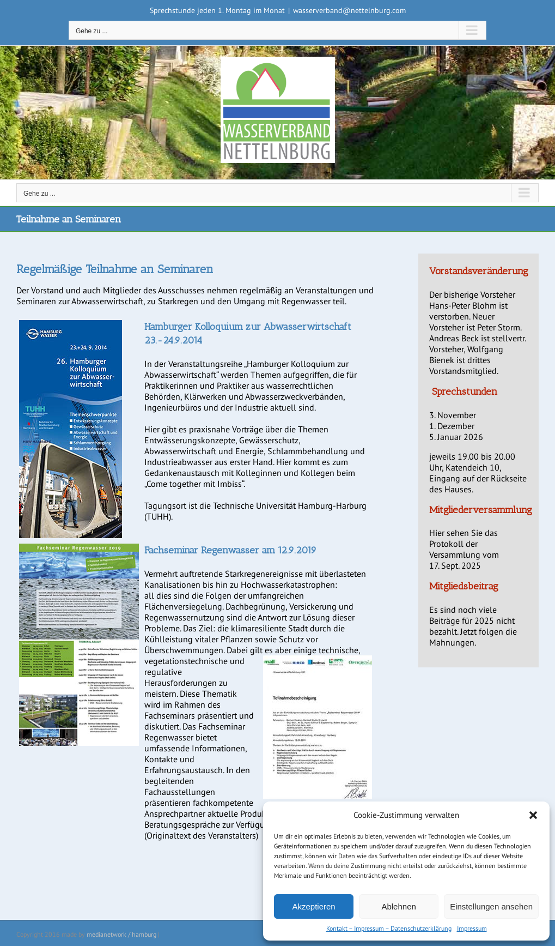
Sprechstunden (464, 391)
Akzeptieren (313, 906)
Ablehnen (398, 906)
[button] (533, 815)
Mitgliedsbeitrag (463, 586)
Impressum (472, 928)
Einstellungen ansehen (491, 906)
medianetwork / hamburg (121, 934)
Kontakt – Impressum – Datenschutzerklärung (389, 928)
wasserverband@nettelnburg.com (349, 10)
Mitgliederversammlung (480, 510)
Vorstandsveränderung (478, 271)
